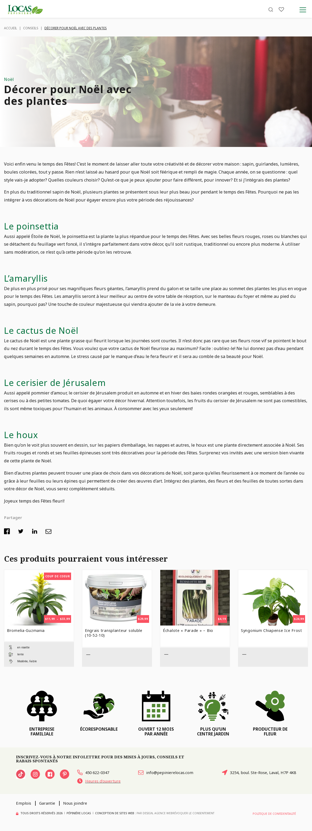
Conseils (30, 28)
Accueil (10, 28)
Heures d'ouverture (101, 782)
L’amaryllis (28, 278)
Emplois (24, 805)
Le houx (22, 434)
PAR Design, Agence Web (155, 814)
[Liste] (281, 11)
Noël (9, 79)
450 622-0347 (94, 773)
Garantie (49, 805)
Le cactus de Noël (45, 330)
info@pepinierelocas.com (163, 773)
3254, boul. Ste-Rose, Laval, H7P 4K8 (255, 773)
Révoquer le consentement (196, 815)
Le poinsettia (34, 225)
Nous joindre (79, 805)
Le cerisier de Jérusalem (59, 382)
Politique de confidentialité (273, 815)
